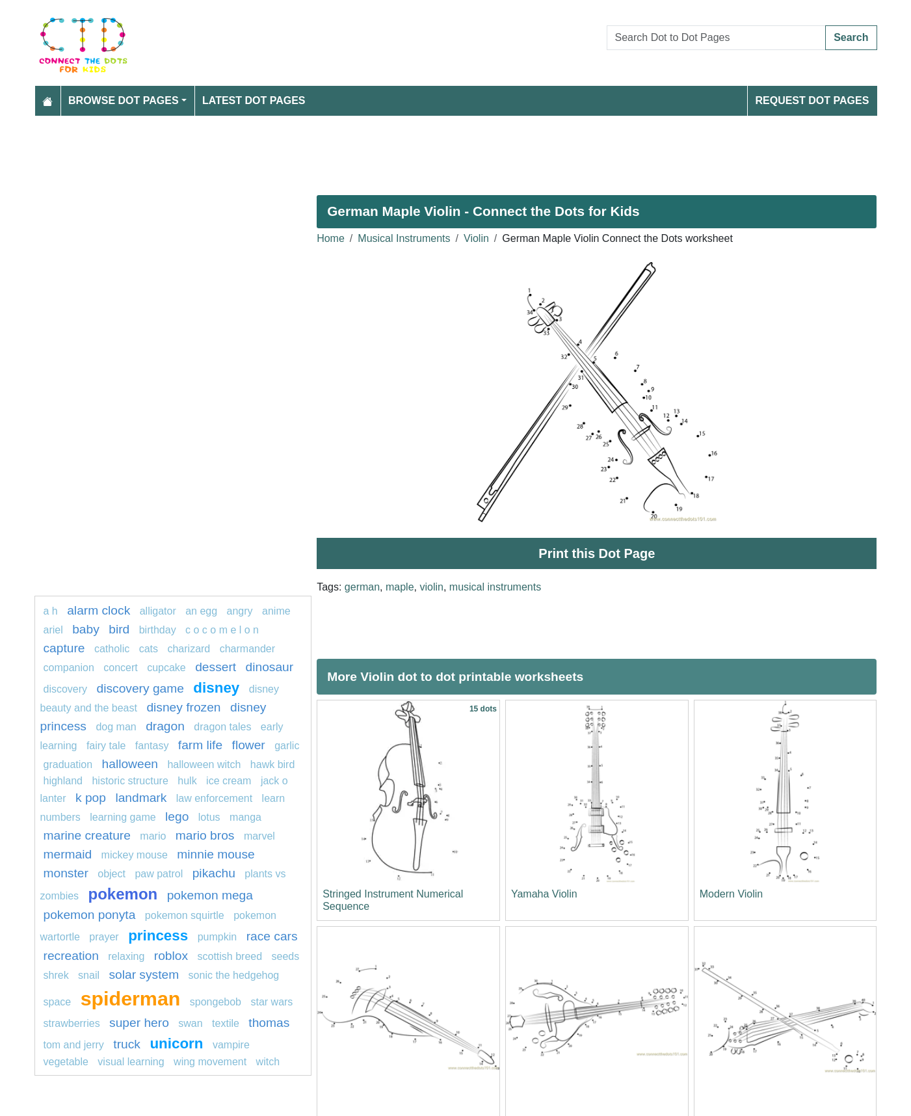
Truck (126, 1044)
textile (225, 1023)
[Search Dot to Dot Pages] (716, 37)
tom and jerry (74, 1044)
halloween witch (204, 764)
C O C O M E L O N (222, 629)
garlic (286, 745)
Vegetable (66, 1061)
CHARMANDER (247, 648)
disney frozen (183, 707)
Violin (476, 238)
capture (64, 648)
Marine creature (87, 835)
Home (331, 238)
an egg (201, 611)
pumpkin (217, 936)
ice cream (228, 780)
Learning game (122, 817)
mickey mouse (134, 854)
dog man (116, 726)
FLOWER (248, 745)
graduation (68, 764)
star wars (271, 1001)
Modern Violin (731, 893)
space (58, 1001)
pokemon (123, 894)
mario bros (205, 835)
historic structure (130, 780)
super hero (139, 1023)
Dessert (215, 667)
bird (119, 629)
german (362, 586)
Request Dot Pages (812, 100)
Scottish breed (229, 956)
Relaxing (126, 956)
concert (120, 667)
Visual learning (131, 1061)
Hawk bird (272, 764)
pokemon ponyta (90, 915)
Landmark (140, 797)
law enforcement (214, 798)
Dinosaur (270, 667)
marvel (259, 836)
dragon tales (222, 726)
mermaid (68, 854)
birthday (159, 629)
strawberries (72, 1023)
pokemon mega (210, 895)
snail (88, 975)
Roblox (171, 956)
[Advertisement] (424, 150)
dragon (165, 726)
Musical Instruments (404, 238)
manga (245, 817)
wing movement (210, 1061)
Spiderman (131, 998)
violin (431, 586)
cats (148, 648)
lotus (209, 817)
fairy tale (105, 745)
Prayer (103, 936)
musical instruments (495, 586)
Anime (276, 611)
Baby (85, 629)
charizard (188, 648)
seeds (286, 956)
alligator (158, 611)
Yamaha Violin (544, 893)
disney (216, 688)
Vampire (231, 1044)
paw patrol (159, 873)
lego (177, 816)
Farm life (200, 745)
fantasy (152, 745)
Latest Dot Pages (254, 100)
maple (400, 586)
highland (63, 780)
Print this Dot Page (596, 553)
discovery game (140, 688)
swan (190, 1023)
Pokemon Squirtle (184, 915)
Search (851, 37)
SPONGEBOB (215, 1001)
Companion (69, 667)
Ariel (53, 629)
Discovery (66, 689)
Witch (268, 1061)
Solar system (144, 974)
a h (51, 611)
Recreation (71, 956)
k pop (90, 797)
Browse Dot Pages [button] (123, 100)
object (111, 873)
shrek (56, 975)
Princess (158, 935)
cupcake (166, 667)
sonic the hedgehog (234, 975)
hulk (187, 780)
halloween (130, 764)
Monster (66, 873)
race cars (272, 936)
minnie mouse (215, 854)
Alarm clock (98, 610)
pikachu (213, 873)
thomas (268, 1023)
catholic (111, 648)
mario (153, 836)
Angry (240, 611)
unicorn (176, 1043)
